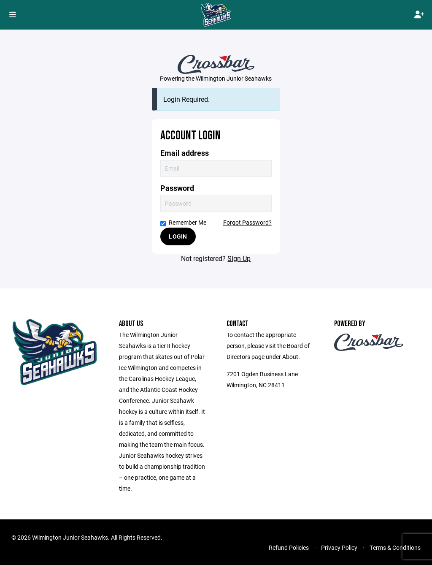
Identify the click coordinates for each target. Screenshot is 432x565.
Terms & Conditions (395, 547)
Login (178, 236)
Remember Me (183, 222)
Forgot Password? (247, 222)
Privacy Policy (339, 547)
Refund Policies (289, 547)
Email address (184, 153)
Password (177, 188)
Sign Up (239, 258)
